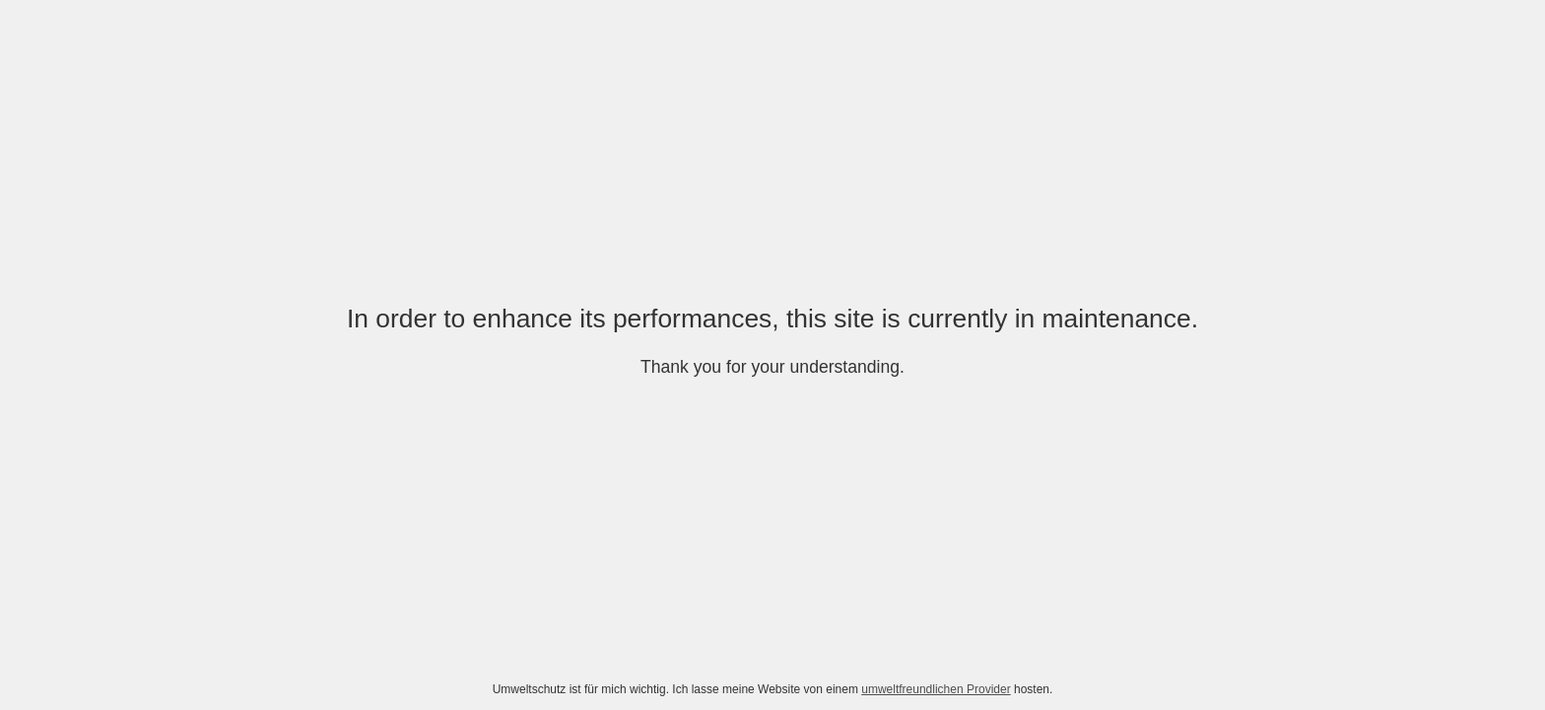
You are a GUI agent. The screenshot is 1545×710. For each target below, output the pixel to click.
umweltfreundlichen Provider (935, 689)
